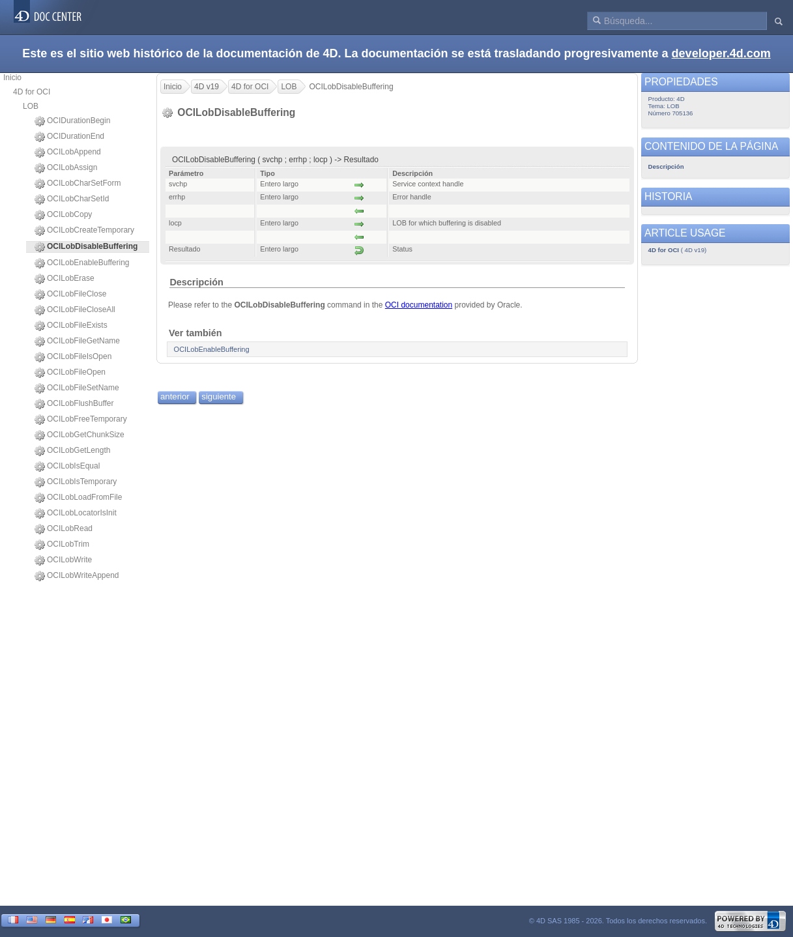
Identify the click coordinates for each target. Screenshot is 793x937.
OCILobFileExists (71, 326)
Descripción (196, 282)
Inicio (12, 77)
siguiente (218, 396)
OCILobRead (64, 529)
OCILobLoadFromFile (78, 498)
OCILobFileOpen (70, 373)
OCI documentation (418, 305)
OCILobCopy (63, 215)
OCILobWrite (63, 560)
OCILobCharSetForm (78, 184)
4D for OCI (31, 91)
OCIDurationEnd (69, 137)
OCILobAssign (66, 168)
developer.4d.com (721, 53)
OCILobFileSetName (77, 388)
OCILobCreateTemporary (84, 230)
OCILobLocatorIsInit (76, 513)
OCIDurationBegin (72, 121)
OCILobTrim (62, 545)
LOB (30, 106)
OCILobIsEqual (67, 466)
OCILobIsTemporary (76, 482)
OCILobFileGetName (77, 341)
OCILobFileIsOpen (73, 357)
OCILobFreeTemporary (81, 419)
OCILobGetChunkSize (79, 435)
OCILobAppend (68, 152)
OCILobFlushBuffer (74, 404)
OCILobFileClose (70, 294)
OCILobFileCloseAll (75, 310)
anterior (175, 396)
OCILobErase (64, 279)
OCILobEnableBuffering (82, 263)
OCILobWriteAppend (77, 576)
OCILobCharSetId (72, 199)
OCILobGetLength (72, 451)
